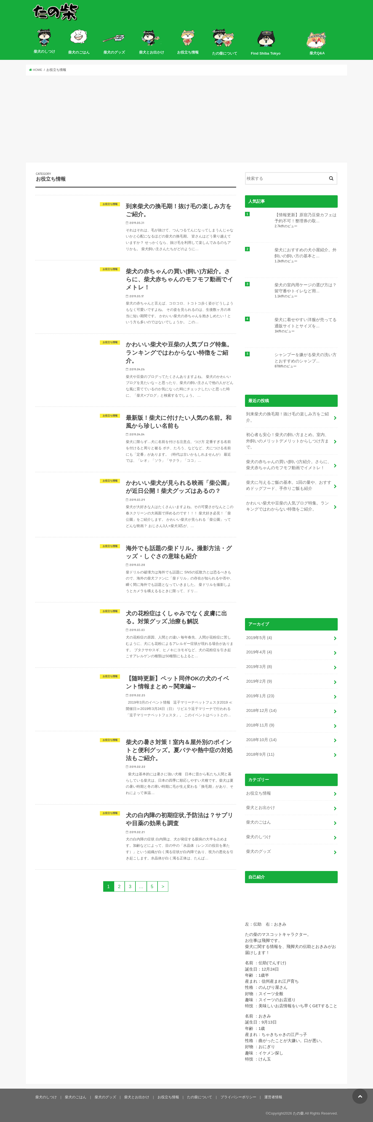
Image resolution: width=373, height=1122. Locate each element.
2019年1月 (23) (260, 696)
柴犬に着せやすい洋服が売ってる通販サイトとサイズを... (306, 322)
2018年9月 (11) (260, 754)
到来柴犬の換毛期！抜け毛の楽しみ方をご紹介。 (287, 417)
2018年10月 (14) (261, 740)
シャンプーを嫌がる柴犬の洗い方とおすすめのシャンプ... (306, 357)
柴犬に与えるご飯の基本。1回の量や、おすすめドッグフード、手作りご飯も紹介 (288, 485)
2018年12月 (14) (261, 710)
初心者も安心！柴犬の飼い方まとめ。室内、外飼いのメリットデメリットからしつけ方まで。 (287, 440)
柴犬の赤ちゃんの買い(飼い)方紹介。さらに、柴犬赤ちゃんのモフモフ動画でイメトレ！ (289, 465)
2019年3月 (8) (259, 666)
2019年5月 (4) (259, 637)
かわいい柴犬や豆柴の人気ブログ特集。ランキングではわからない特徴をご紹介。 (287, 506)
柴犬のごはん (258, 822)
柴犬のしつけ (258, 837)
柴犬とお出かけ (260, 807)
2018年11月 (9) (260, 725)
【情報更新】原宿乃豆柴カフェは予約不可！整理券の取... (306, 218)
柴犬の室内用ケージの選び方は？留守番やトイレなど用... (306, 288)
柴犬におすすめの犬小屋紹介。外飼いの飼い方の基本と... (306, 253)
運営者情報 (273, 1097)
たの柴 (298, 1113)
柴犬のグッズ (258, 851)
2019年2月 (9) (259, 681)
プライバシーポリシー (238, 1097)
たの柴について (199, 1097)
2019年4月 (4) (259, 652)
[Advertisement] (186, 119)
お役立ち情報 (258, 793)
